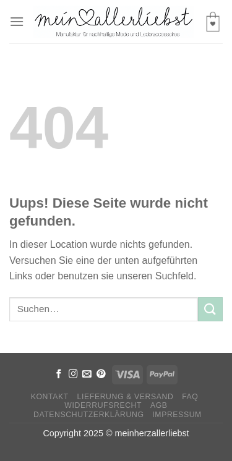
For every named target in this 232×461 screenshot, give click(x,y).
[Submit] (210, 309)
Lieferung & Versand (125, 396)
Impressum (177, 414)
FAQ (190, 396)
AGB (159, 405)
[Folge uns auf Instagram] (73, 374)
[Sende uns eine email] (87, 374)
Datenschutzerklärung (88, 414)
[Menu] (16, 21)
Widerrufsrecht (103, 405)
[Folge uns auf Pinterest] (101, 374)
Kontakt (50, 396)
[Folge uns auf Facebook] (59, 374)
